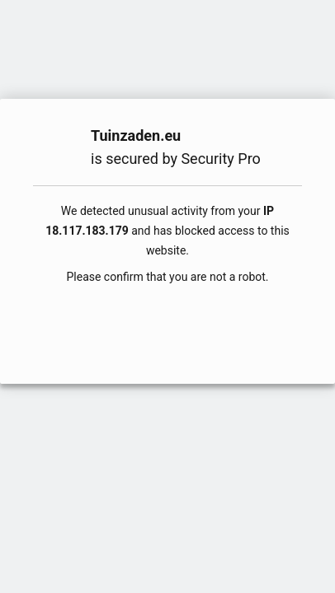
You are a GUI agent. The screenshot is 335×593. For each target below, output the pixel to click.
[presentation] (167, 325)
